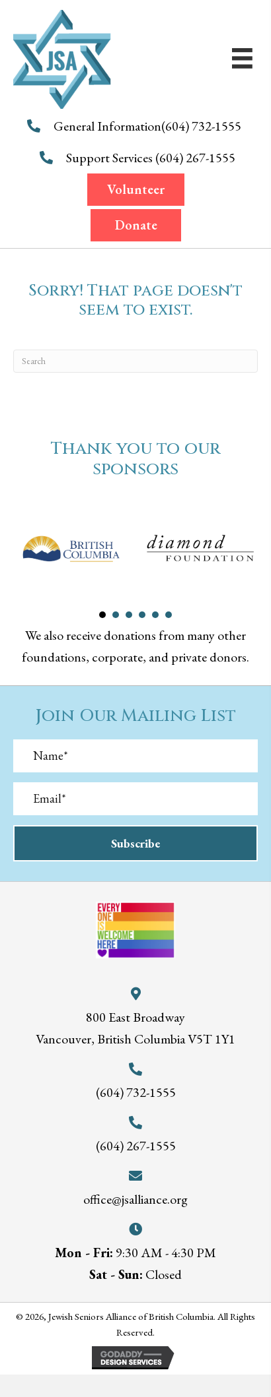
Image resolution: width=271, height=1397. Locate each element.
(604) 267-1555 (196, 157)
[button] (135, 189)
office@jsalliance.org (135, 1199)
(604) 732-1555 (202, 126)
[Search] (135, 361)
